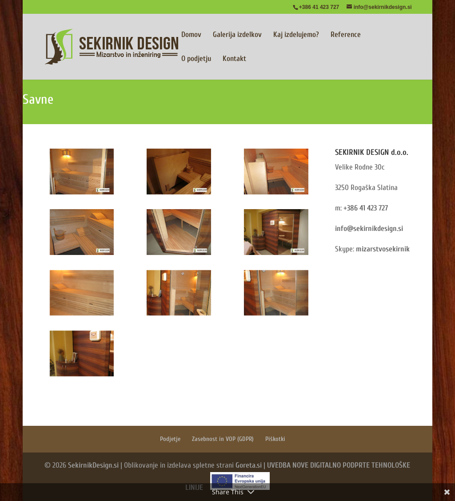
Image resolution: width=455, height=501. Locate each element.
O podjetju (196, 59)
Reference (346, 35)
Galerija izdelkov (237, 35)
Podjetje (170, 439)
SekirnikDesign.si (93, 465)
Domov (191, 35)
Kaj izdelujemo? (296, 35)
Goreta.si (248, 465)
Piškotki (275, 439)
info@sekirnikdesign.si (369, 228)
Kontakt (234, 59)
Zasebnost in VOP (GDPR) (223, 439)
